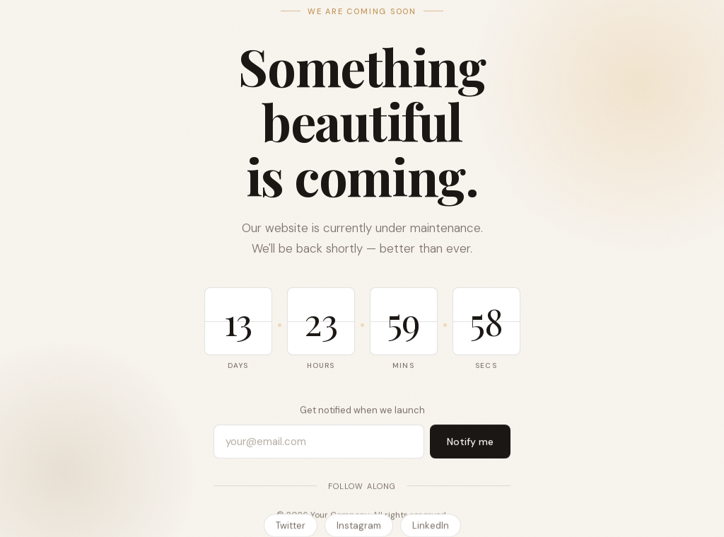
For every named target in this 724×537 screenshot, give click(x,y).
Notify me (470, 441)
